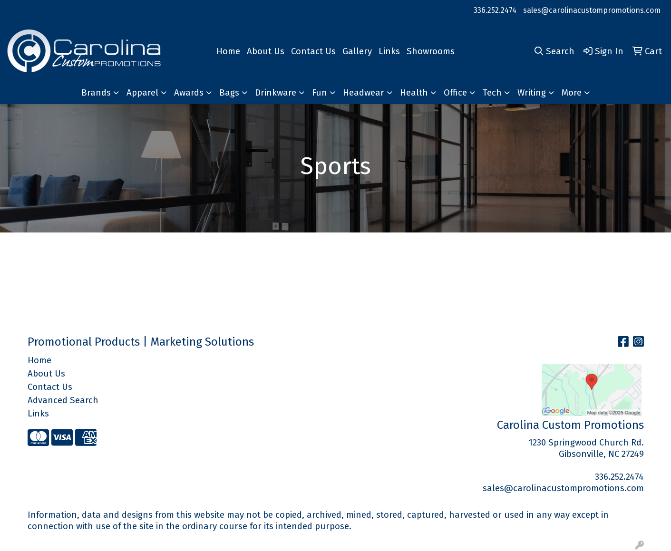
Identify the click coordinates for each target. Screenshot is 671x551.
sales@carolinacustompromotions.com (592, 10)
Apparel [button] (142, 92)
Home (228, 51)
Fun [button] (319, 92)
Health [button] (414, 92)
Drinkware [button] (275, 92)
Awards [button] (189, 92)
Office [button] (455, 92)
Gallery (357, 51)
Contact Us (313, 51)
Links (389, 51)
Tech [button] (492, 92)
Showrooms (431, 51)
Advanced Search (63, 400)
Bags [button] (229, 92)
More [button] (572, 92)
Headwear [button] (363, 92)
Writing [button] (531, 92)
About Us (265, 51)
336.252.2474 (495, 10)
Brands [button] (96, 92)
